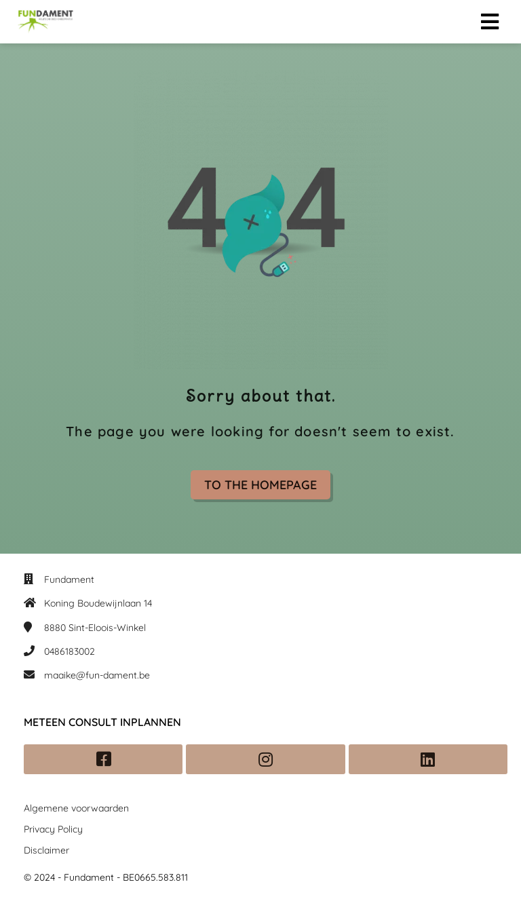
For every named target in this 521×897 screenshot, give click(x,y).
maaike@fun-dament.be (97, 675)
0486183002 (69, 651)
